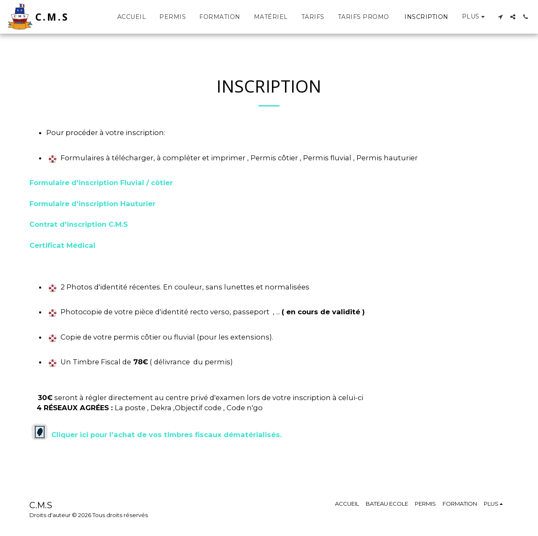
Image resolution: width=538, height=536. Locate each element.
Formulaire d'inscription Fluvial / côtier (102, 182)
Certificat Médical (62, 245)
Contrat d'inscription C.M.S (78, 224)
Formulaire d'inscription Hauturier (92, 203)
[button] (500, 17)
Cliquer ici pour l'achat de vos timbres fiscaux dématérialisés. (166, 434)
